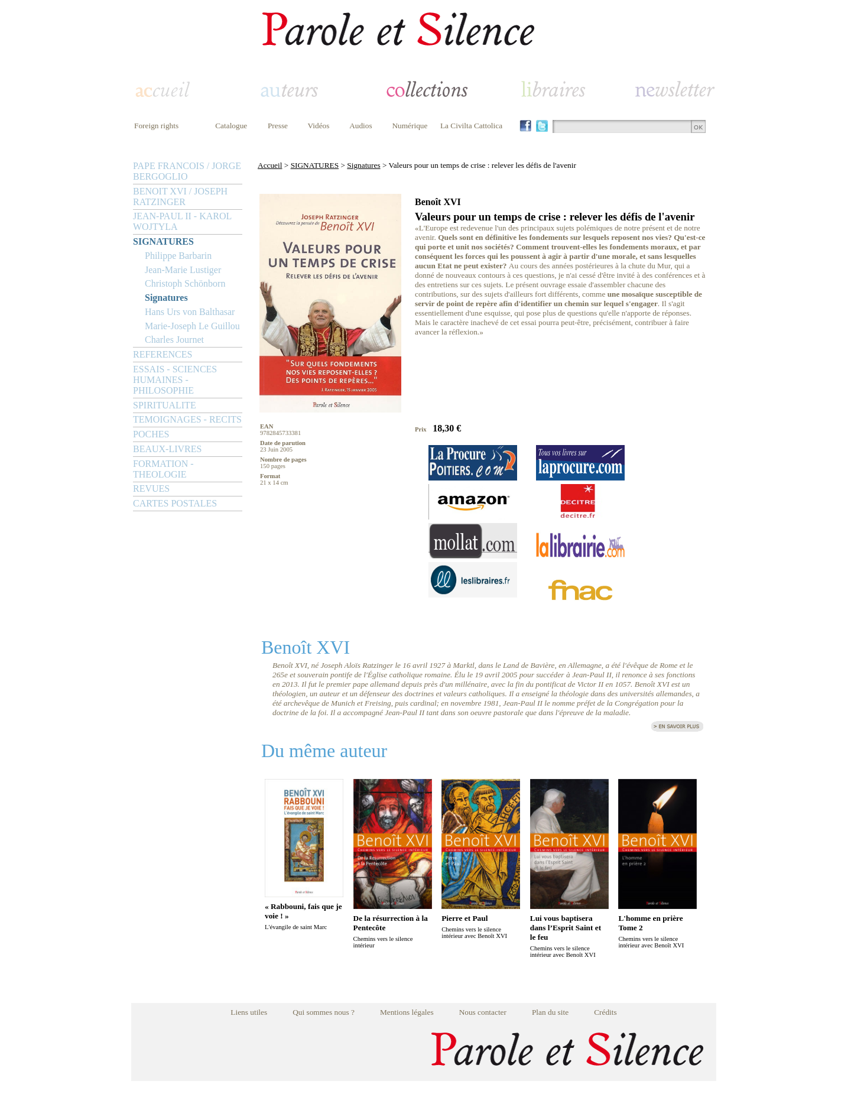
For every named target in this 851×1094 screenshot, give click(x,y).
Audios (360, 125)
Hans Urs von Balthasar (190, 312)
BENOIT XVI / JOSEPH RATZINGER (180, 196)
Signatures (166, 298)
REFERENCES (162, 354)
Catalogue (231, 125)
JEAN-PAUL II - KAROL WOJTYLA (182, 221)
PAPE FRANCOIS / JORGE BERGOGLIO (187, 171)
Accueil (270, 165)
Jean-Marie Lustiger (183, 270)
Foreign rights (156, 125)
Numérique (409, 125)
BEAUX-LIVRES (167, 449)
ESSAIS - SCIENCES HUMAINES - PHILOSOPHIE (175, 379)
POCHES (151, 434)
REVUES (151, 488)
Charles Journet (174, 340)
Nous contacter (482, 1012)
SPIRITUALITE (164, 405)
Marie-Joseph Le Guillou (192, 326)
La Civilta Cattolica (471, 125)
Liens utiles (248, 1012)
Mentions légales (407, 1012)
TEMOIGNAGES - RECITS (187, 419)
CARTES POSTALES (175, 503)
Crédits (605, 1012)
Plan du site (550, 1012)
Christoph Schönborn (185, 283)
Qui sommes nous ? (324, 1012)
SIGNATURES (163, 241)
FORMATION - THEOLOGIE (163, 469)
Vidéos (319, 125)
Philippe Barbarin (178, 256)
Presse (278, 125)
